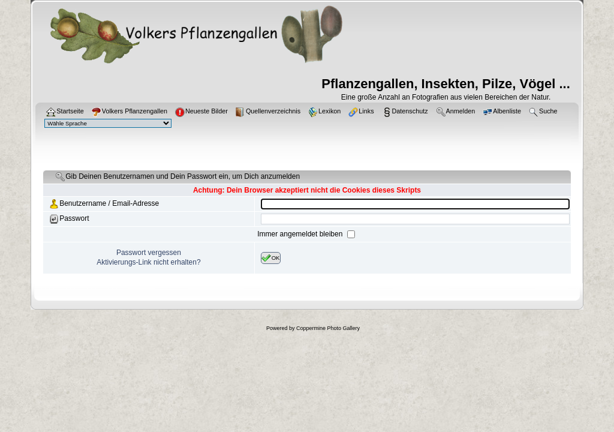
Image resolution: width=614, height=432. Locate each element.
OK (270, 258)
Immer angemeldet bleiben (300, 234)
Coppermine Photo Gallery (328, 328)
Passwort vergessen (148, 252)
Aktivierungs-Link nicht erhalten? (148, 262)
